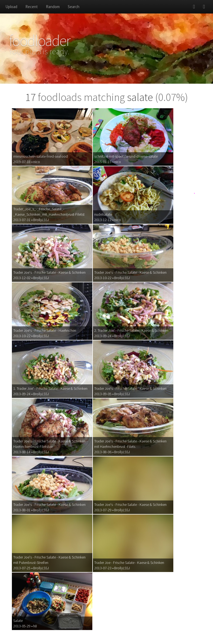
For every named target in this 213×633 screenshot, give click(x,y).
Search (73, 6)
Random (53, 6)
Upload (11, 6)
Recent (31, 6)
